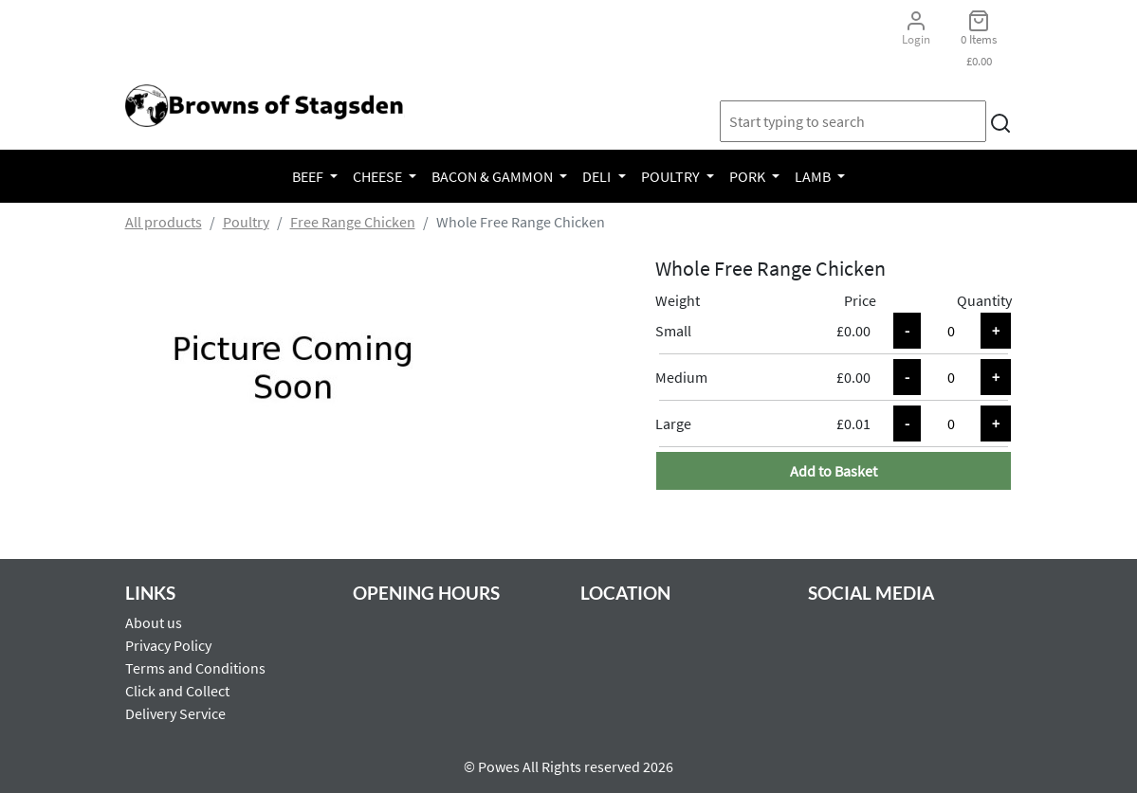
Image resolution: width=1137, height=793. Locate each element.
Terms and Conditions (195, 667)
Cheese (379, 176)
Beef (309, 176)
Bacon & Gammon (493, 176)
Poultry (672, 176)
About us (153, 622)
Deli (598, 176)
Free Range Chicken (352, 221)
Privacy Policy (168, 645)
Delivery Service (175, 713)
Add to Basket (833, 470)
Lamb (814, 176)
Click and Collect (177, 690)
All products (163, 221)
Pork (748, 176)
